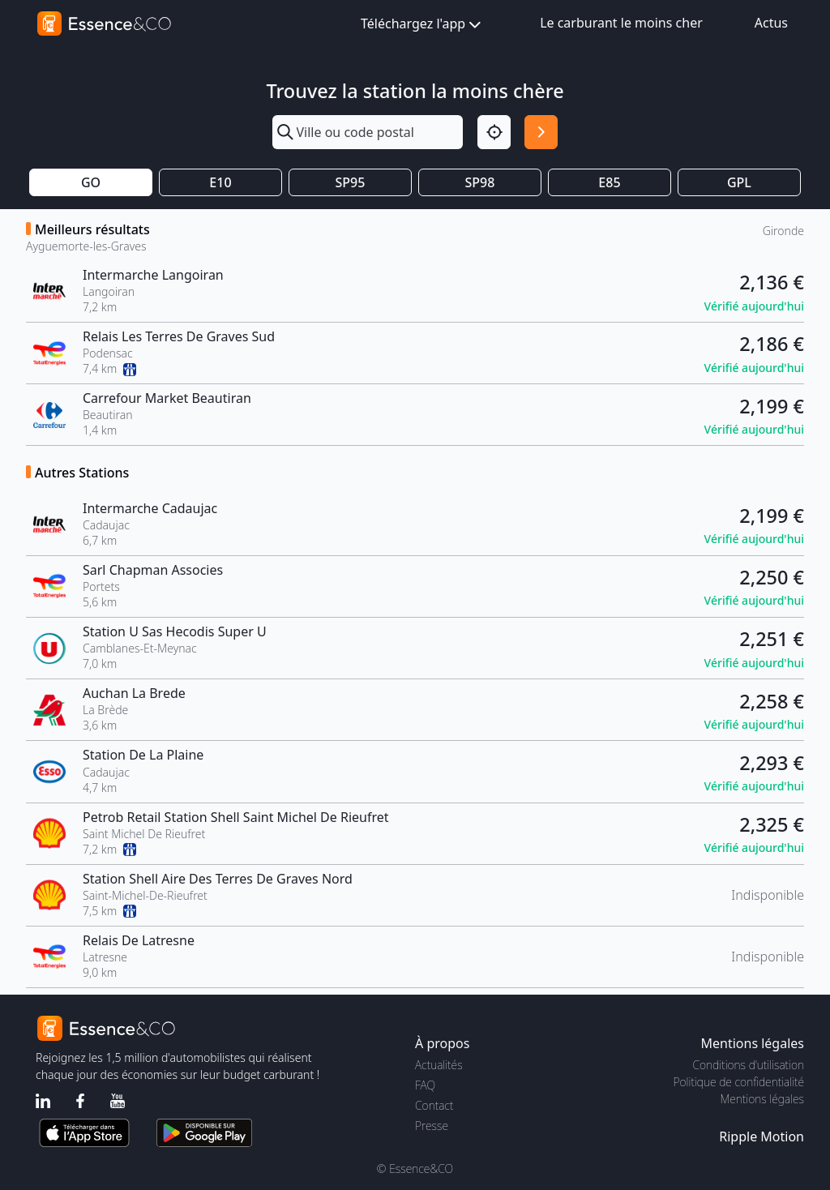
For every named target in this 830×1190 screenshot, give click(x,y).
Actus (771, 23)
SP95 (351, 182)
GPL (739, 182)
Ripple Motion (761, 1136)
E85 (609, 182)
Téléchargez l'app (422, 25)
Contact (434, 1105)
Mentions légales (762, 1099)
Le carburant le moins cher (621, 23)
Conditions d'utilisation (748, 1064)
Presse (431, 1125)
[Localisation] (494, 131)
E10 (220, 182)
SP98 (480, 182)
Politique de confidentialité (739, 1081)
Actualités (439, 1064)
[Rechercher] (541, 131)
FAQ (425, 1085)
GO (91, 182)
